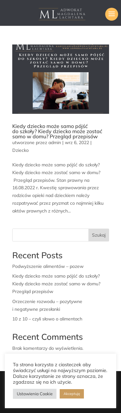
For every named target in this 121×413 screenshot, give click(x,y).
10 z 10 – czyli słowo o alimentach (47, 319)
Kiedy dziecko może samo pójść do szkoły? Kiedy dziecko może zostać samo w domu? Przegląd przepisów (57, 131)
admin (54, 142)
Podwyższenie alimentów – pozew (48, 266)
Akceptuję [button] (72, 393)
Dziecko (20, 150)
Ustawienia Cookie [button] (35, 393)
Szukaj (99, 235)
